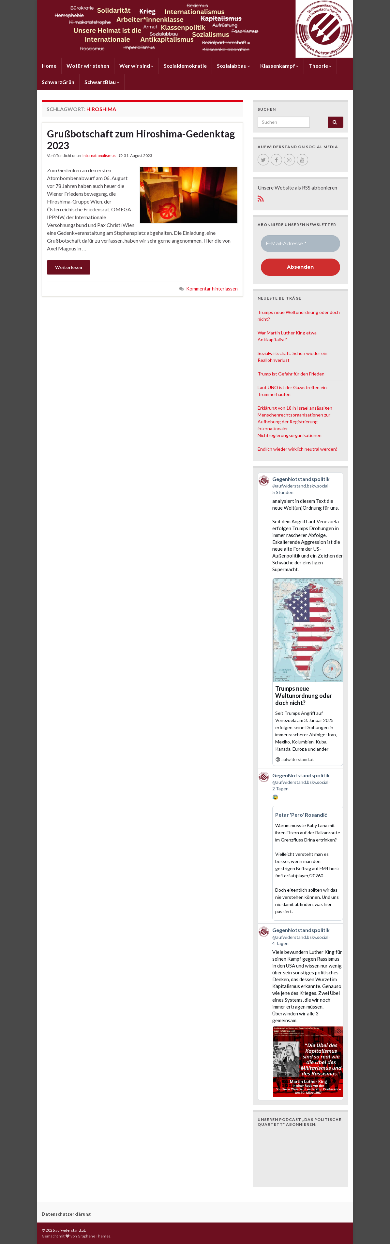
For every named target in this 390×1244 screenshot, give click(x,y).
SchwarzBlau (101, 82)
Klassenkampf (279, 66)
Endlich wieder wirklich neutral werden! (298, 449)
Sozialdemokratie (185, 66)
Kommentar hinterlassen (212, 288)
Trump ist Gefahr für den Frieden (291, 373)
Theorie (320, 66)
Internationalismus (99, 155)
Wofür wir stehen (88, 66)
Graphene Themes (94, 1236)
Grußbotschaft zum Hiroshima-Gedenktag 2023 (141, 139)
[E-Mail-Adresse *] (300, 243)
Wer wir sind (136, 66)
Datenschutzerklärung (66, 1214)
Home (49, 66)
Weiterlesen (68, 267)
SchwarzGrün (58, 82)
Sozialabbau (233, 66)
